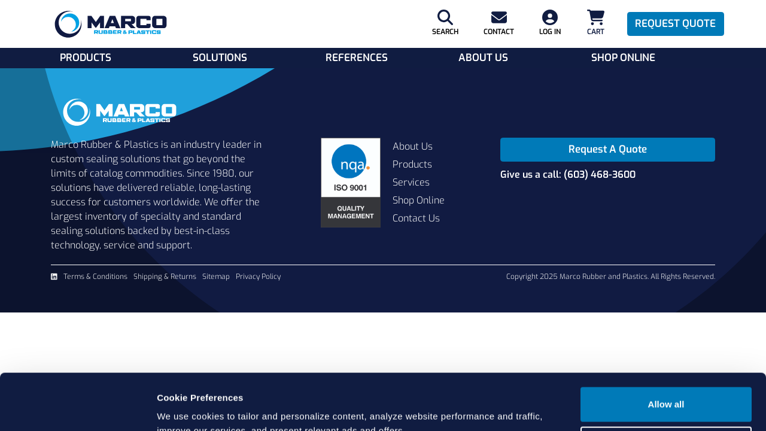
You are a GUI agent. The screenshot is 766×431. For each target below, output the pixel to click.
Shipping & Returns (164, 276)
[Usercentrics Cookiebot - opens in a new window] (77, 408)
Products (85, 58)
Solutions (220, 58)
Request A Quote (608, 149)
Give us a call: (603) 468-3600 (568, 174)
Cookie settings (666, 387)
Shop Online (623, 58)
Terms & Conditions (95, 276)
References (357, 58)
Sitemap (216, 276)
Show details (184, 407)
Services (411, 182)
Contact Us (416, 218)
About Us (483, 58)
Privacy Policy (258, 276)
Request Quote (675, 24)
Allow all (666, 348)
